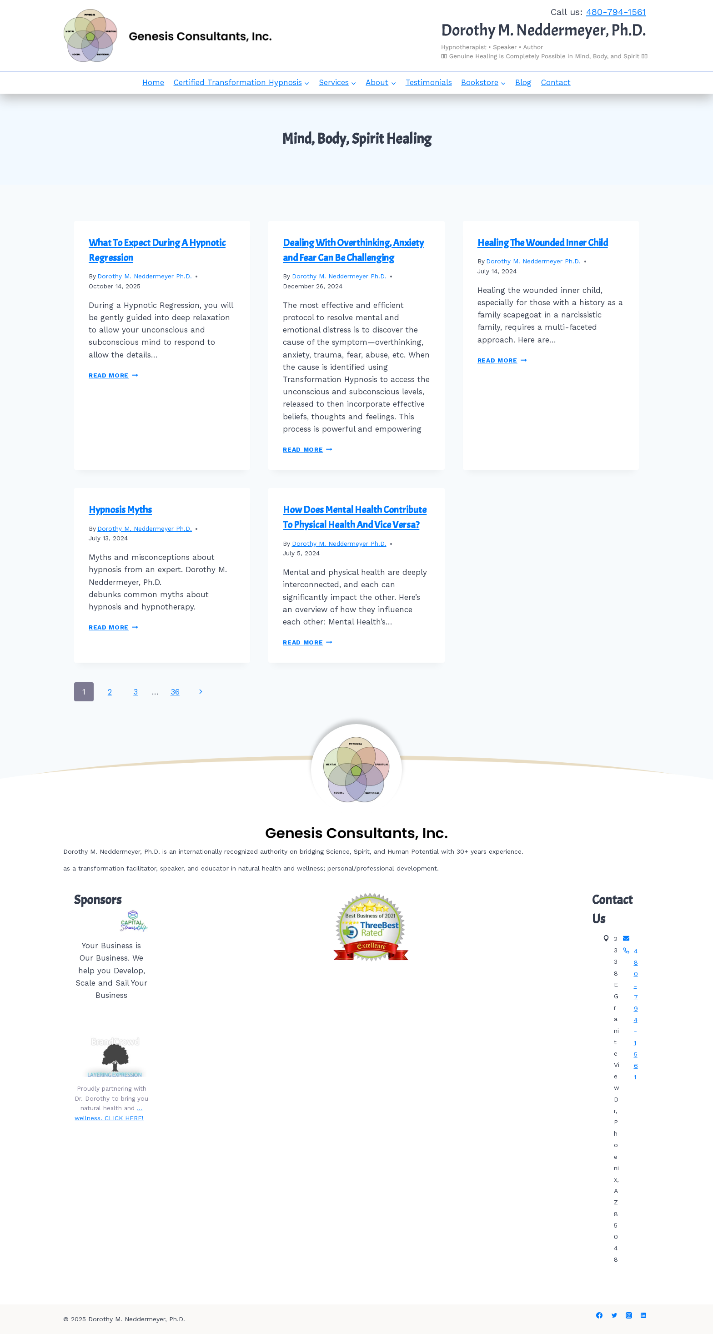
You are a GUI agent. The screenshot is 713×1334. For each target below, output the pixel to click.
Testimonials (429, 82)
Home (153, 82)
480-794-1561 (616, 11)
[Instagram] (629, 1315)
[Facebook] (599, 1315)
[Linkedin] (643, 1315)
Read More (113, 375)
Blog (523, 82)
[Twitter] (614, 1315)
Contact (556, 82)
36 (175, 691)
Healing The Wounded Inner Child (542, 243)
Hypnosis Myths (120, 509)
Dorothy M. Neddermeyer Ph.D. (144, 276)
